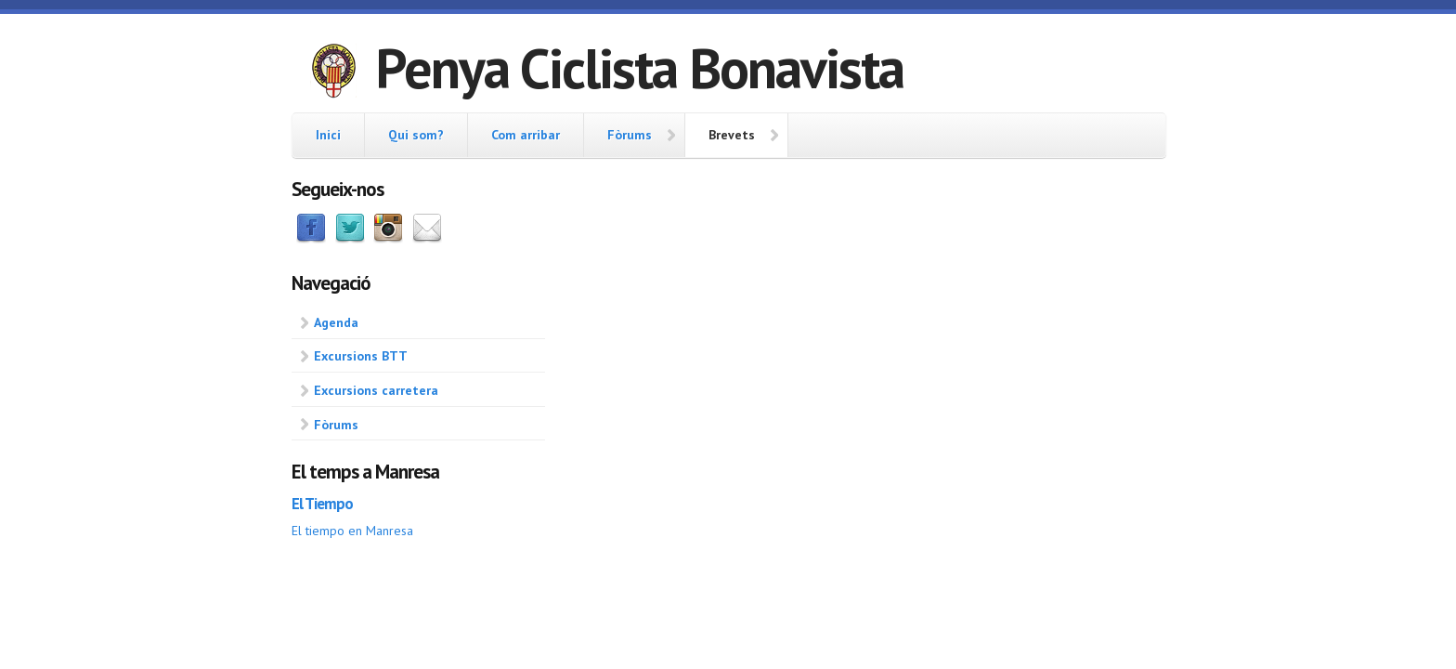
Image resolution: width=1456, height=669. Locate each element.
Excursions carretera (376, 390)
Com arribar (525, 134)
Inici (328, 134)
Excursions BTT (361, 356)
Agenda (336, 322)
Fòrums (629, 134)
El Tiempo (322, 503)
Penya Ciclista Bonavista (639, 68)
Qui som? (416, 134)
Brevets (731, 134)
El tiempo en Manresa (352, 530)
